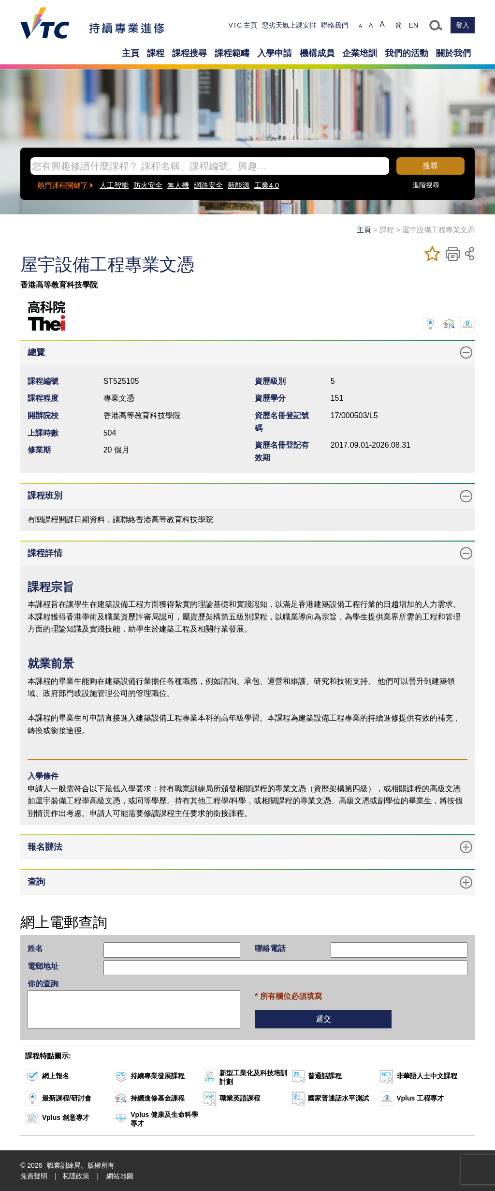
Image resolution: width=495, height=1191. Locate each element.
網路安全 (208, 185)
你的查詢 (43, 984)
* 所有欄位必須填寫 (288, 996)
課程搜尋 (189, 53)
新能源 (238, 185)
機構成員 (317, 53)
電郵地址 (43, 966)
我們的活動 (406, 53)
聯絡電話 (270, 948)
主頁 (130, 53)
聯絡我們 (334, 25)
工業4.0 (266, 185)
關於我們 (453, 53)
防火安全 (147, 185)
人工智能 (114, 185)
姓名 (35, 948)
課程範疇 (232, 53)
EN (413, 25)
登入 (462, 25)
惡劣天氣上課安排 (289, 25)
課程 (155, 53)
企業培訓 (359, 53)
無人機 (178, 185)
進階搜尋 (425, 185)
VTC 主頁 (242, 25)
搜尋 (430, 166)
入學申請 (274, 53)
